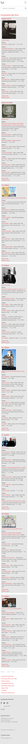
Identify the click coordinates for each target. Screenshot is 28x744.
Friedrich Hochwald (7, 152)
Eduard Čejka (5, 91)
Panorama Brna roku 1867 (9, 679)
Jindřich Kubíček (6, 217)
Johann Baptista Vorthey (8, 298)
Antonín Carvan (6, 332)
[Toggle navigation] (25, 2)
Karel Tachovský (6, 390)
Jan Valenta (5, 418)
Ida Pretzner (5, 58)
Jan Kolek (4, 424)
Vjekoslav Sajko (6, 172)
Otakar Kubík (5, 565)
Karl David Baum (6, 164)
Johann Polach (5, 402)
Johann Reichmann (7, 410)
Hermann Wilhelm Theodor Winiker (11, 140)
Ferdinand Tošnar (6, 660)
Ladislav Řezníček (6, 484)
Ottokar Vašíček (6, 310)
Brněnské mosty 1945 (7, 685)
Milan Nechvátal (6, 252)
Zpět (8, 672)
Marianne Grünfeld (7, 477)
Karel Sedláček (5, 376)
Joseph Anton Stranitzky (8, 612)
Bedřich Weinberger (7, 583)
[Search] (14, 8)
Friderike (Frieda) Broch (8, 48)
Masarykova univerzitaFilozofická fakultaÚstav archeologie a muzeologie (9, 720)
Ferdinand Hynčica (6, 631)
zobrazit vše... (5, 96)
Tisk (13, 672)
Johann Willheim (6, 495)
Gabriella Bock (5, 396)
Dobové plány (5, 681)
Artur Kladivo (5, 550)
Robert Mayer (5, 304)
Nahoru (3, 672)
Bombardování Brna (7, 683)
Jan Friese (4, 158)
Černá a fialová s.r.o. (6, 738)
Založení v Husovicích (8, 557)
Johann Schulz (5, 382)
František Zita (5, 79)
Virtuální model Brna (7, 676)
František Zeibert (6, 65)
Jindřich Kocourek (6, 231)
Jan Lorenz (4, 316)
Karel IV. (4, 202)
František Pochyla (6, 644)
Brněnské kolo (5, 209)
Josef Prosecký (5, 618)
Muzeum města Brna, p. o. (8, 730)
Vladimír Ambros (6, 85)
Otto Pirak (4, 324)
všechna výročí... (6, 97)
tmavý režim (7, 706)
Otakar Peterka (6, 490)
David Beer (4, 44)
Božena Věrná (5, 577)
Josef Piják (4, 73)
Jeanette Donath (6, 624)
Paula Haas (5, 146)
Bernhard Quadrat (6, 134)
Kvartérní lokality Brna (8, 693)
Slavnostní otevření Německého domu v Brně (14, 467)
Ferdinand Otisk (6, 544)
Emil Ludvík (5, 338)
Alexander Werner (6, 460)
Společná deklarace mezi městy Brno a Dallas (14, 501)
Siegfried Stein (5, 637)
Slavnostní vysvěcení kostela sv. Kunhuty (12, 289)
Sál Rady (3, 690)
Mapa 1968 (4, 688)
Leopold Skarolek (6, 652)
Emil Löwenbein (6, 239)
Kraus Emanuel (6, 452)
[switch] (2, 706)
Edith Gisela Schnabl (7, 246)
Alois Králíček (5, 223)
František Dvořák (6, 571)
